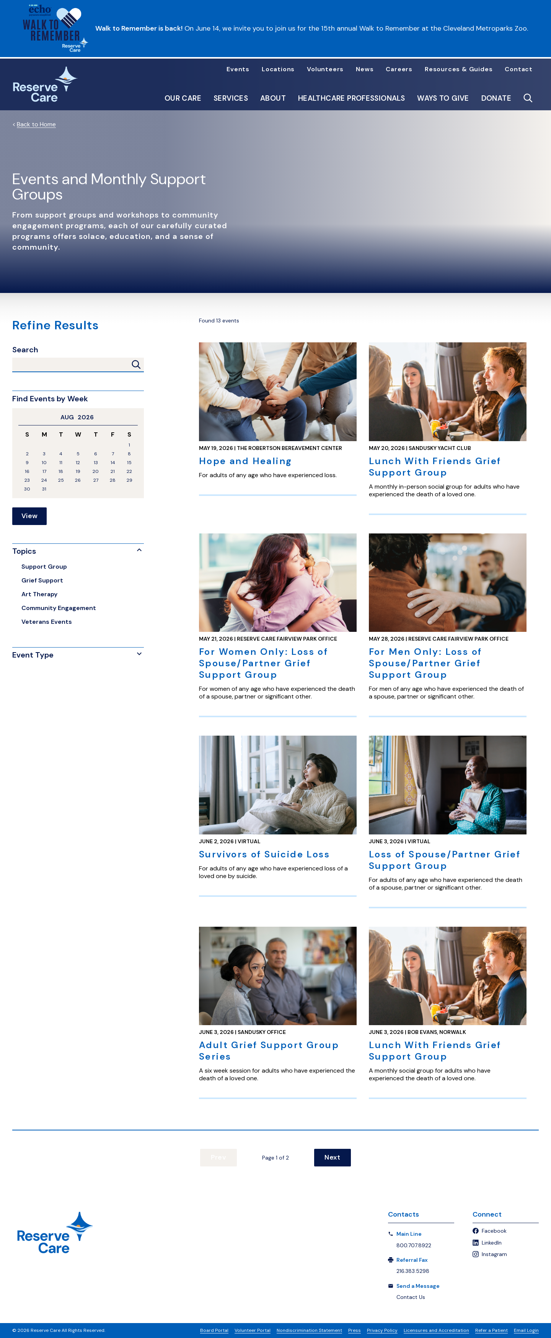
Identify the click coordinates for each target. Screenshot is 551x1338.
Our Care (183, 98)
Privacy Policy (382, 1330)
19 (78, 471)
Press (354, 1330)
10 (44, 463)
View (29, 516)
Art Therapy (39, 594)
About (273, 98)
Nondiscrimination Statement (309, 1330)
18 (61, 471)
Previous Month (21, 417)
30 (27, 489)
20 (96, 471)
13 (96, 463)
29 (129, 480)
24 (44, 480)
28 (113, 480)
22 (129, 471)
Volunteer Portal (253, 1330)
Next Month (135, 417)
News (364, 69)
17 (44, 471)
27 (95, 480)
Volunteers (325, 69)
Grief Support (42, 580)
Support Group (44, 567)
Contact (519, 69)
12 (78, 463)
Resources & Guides (458, 69)
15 (129, 463)
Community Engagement (58, 608)
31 (44, 489)
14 (113, 463)
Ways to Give (443, 98)
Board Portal (214, 1330)
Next (330, 1157)
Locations (278, 69)
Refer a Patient (491, 1330)
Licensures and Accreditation (436, 1330)
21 (113, 471)
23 (27, 480)
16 (27, 471)
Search (25, 350)
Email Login (526, 1330)
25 (61, 480)
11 (60, 463)
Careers (399, 69)
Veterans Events (46, 622)
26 (78, 480)
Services (231, 98)
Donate (496, 98)
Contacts (403, 1214)
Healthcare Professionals (351, 98)
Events (238, 69)
